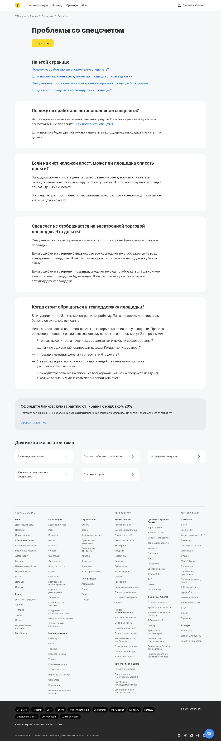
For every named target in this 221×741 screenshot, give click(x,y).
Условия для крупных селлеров (159, 613)
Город (18, 594)
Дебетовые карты (24, 524)
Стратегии (53, 576)
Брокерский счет (57, 524)
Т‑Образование (189, 587)
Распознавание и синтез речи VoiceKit (126, 675)
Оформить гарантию (33, 422)
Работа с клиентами (191, 641)
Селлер (151, 625)
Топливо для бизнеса (126, 597)
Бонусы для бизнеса (125, 592)
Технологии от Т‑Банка (127, 663)
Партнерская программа (188, 573)
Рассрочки (120, 582)
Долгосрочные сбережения (56, 624)
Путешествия (88, 578)
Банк (17, 519)
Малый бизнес (123, 519)
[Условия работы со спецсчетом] (110, 456)
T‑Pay (184, 524)
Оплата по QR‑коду (125, 651)
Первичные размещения (55, 591)
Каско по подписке (91, 535)
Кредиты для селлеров (159, 607)
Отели (84, 589)
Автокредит (21, 556)
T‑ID (150, 579)
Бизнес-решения (157, 569)
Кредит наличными (25, 545)
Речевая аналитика (125, 669)
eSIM (51, 643)
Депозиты (120, 576)
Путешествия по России (88, 549)
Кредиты (119, 550)
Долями (19, 582)
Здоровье (86, 566)
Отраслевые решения (126, 646)
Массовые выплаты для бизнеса (125, 639)
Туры (84, 594)
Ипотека (19, 587)
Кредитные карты (24, 540)
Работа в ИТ (187, 630)
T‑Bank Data (154, 574)
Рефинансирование (25, 550)
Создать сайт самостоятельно (156, 639)
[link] (94, 124)
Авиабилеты (87, 584)
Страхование (88, 519)
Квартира (86, 561)
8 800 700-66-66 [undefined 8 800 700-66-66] (191, 708)
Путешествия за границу (88, 541)
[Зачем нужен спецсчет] (44, 456)
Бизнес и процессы (191, 635)
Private (18, 576)
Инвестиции (55, 519)
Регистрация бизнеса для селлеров (159, 647)
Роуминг (52, 659)
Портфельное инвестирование (57, 583)
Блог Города (21, 633)
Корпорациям (155, 527)
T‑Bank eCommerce (158, 597)
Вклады (19, 561)
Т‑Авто (18, 615)
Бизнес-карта (122, 571)
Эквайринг (120, 545)
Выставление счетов (125, 628)
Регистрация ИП (123, 535)
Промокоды (187, 566)
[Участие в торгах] (110, 474)
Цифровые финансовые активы (59, 611)
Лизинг (118, 602)
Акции (51, 540)
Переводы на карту (191, 545)
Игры (18, 620)
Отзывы (185, 556)
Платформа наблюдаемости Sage (126, 683)
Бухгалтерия (121, 566)
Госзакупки (120, 556)
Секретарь (53, 680)
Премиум (20, 530)
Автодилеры (154, 589)
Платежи (185, 540)
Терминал (53, 597)
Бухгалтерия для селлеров (155, 632)
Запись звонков (56, 669)
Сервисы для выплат (159, 537)
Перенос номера (57, 654)
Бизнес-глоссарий (190, 597)
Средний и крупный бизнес (158, 521)
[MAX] (191, 735)
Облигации (54, 556)
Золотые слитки (56, 566)
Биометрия (187, 550)
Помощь (185, 618)
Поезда (85, 599)
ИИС (50, 530)
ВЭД (150, 558)
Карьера (185, 625)
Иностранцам (22, 535)
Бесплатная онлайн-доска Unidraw (125, 691)
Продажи (119, 561)
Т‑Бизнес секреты (190, 602)
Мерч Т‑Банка (188, 561)
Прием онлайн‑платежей (124, 611)
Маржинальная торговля (56, 604)
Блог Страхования (90, 571)
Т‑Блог (184, 613)
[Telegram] (198, 735)
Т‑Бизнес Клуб (155, 620)
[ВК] (185, 735)
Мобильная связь (57, 633)
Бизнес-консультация (126, 530)
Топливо (19, 610)
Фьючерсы (54, 561)
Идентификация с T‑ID (193, 535)
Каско (84, 530)
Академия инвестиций (60, 618)
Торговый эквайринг (158, 543)
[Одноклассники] (204, 735)
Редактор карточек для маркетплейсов (158, 655)
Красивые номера (57, 664)
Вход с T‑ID (187, 530)
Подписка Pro (22, 571)
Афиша (19, 604)
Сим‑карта (54, 638)
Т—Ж (183, 607)
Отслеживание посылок (23, 626)
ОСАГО (85, 524)
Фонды (52, 550)
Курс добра (186, 592)
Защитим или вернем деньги (59, 691)
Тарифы (52, 648)
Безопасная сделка (125, 656)
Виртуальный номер (59, 674)
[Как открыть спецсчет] (177, 456)
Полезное (186, 519)
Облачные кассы (123, 623)
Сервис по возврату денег (191, 580)
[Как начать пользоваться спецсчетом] (44, 474)
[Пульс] (179, 735)
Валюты (52, 545)
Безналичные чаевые (126, 633)
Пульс (51, 571)
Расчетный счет (123, 524)
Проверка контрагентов (127, 587)
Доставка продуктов (26, 599)
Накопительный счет (26, 566)
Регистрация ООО (124, 540)
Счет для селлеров (157, 602)
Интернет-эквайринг (126, 617)
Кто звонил (54, 685)
